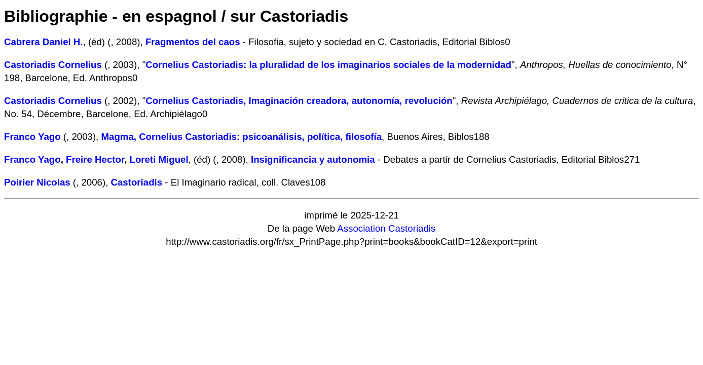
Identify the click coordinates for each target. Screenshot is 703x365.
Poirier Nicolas (37, 182)
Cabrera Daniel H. (43, 41)
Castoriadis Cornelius (53, 64)
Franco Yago (32, 136)
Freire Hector (95, 159)
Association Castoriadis (386, 228)
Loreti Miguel (159, 159)
